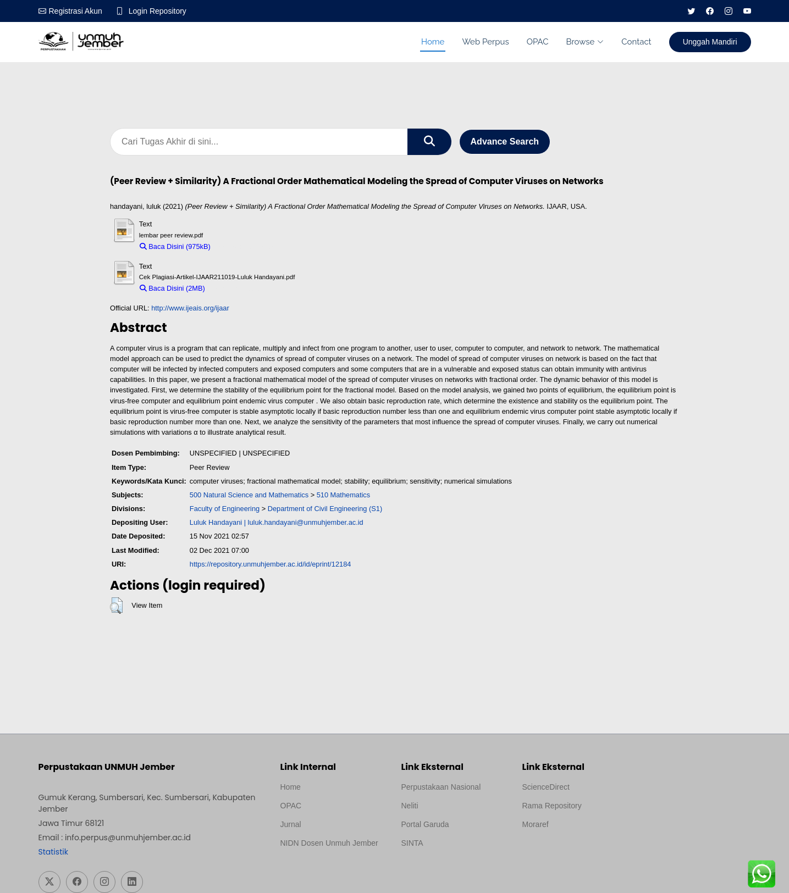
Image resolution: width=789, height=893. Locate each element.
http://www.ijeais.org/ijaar (190, 308)
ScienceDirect (546, 787)
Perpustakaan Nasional (441, 787)
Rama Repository (552, 805)
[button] (116, 605)
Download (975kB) (244, 246)
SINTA (412, 843)
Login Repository (157, 11)
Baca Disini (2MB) (172, 288)
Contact (636, 42)
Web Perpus (485, 42)
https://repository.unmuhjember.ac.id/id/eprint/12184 (270, 564)
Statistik (53, 851)
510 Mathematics (343, 495)
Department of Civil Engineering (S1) (325, 508)
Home (432, 42)
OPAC (538, 42)
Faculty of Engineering (225, 508)
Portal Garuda (425, 824)
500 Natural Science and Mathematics (249, 495)
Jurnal (290, 824)
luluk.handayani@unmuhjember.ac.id (305, 522)
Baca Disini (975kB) (175, 246)
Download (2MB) (236, 288)
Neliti (409, 805)
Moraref (535, 824)
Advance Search (505, 141)
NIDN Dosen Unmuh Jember (329, 843)
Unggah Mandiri (710, 41)
